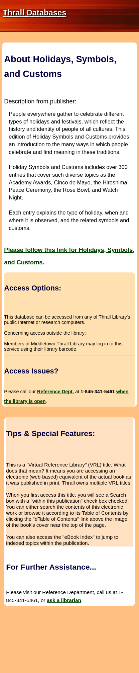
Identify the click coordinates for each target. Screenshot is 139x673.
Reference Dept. (55, 391)
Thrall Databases (34, 12)
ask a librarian (64, 600)
